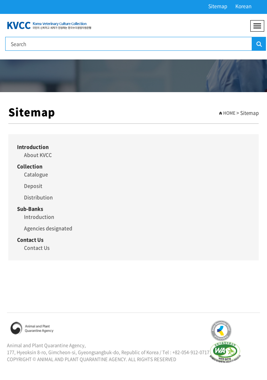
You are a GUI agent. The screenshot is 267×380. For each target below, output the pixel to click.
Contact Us (37, 247)
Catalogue (36, 174)
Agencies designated (48, 228)
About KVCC (38, 154)
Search (259, 44)
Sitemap (217, 5)
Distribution (38, 197)
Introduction (39, 216)
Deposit (33, 185)
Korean (243, 5)
